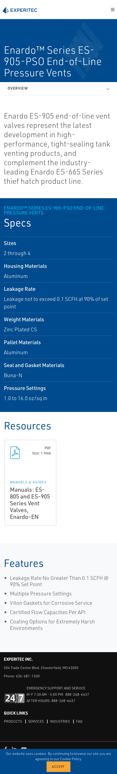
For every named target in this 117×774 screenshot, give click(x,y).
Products (13, 721)
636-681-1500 (28, 676)
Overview (18, 88)
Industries (60, 721)
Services (36, 721)
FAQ (79, 721)
